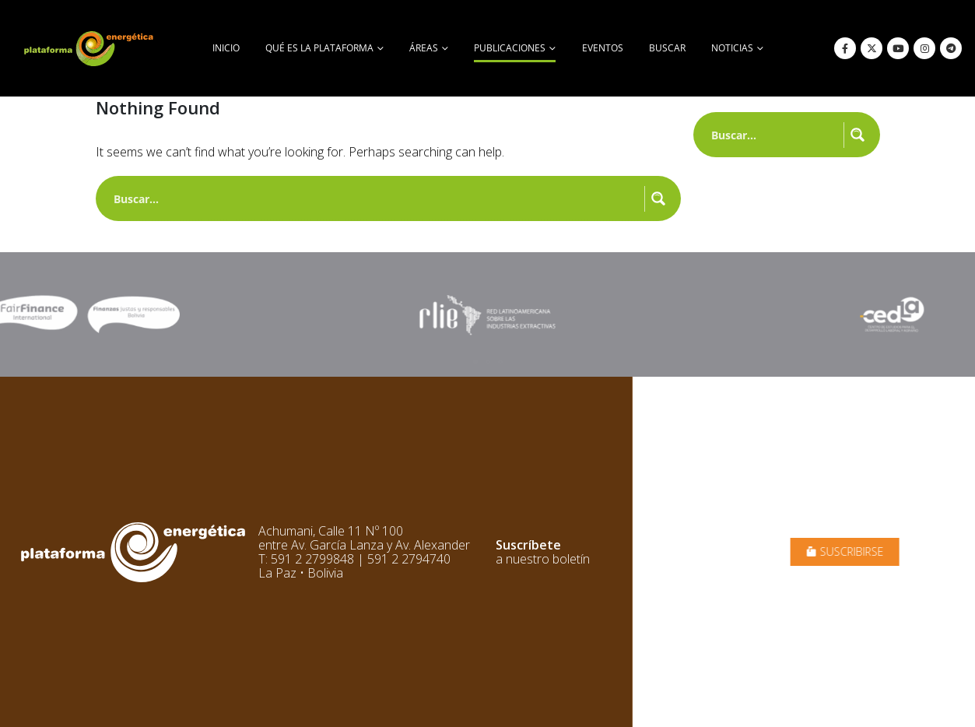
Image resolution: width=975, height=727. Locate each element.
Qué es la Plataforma (319, 47)
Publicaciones (509, 47)
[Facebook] (845, 48)
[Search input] (376, 198)
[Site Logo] (90, 48)
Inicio (226, 47)
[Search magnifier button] (658, 198)
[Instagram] (924, 48)
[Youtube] (898, 48)
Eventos (602, 47)
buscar (667, 47)
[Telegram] (951, 48)
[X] (871, 48)
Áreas (423, 47)
